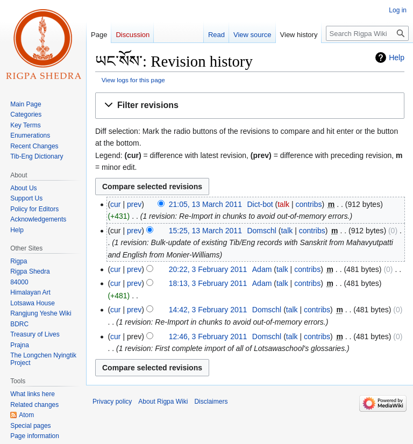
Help (396, 57)
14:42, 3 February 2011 (208, 309)
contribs (308, 204)
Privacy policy (112, 401)
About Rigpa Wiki (163, 401)
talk (283, 204)
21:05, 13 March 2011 (205, 204)
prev (134, 204)
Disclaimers (210, 401)
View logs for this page (133, 79)
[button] (249, 105)
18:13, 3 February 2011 (208, 283)
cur (115, 204)
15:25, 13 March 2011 (205, 230)
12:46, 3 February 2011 (208, 336)
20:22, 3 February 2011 (208, 269)
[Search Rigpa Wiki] (367, 33)
